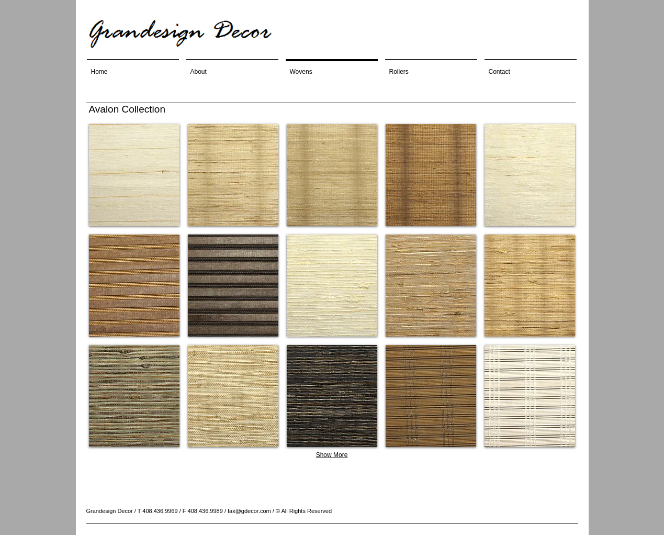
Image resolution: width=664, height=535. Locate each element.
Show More (332, 455)
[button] (134, 175)
